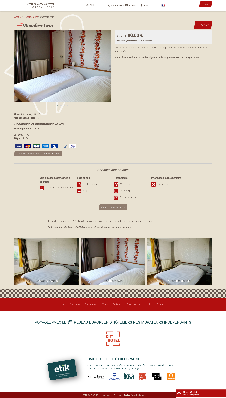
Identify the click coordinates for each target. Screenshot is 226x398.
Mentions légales (105, 395)
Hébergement (31, 17)
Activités (117, 304)
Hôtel (61, 304)
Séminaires (90, 304)
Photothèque (133, 304)
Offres (104, 304)
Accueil (18, 17)
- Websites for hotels (135, 395)
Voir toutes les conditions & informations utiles (38, 153)
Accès (148, 304)
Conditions (118, 395)
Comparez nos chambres (113, 207)
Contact (161, 304)
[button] (57, 105)
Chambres (74, 304)
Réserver (205, 4)
